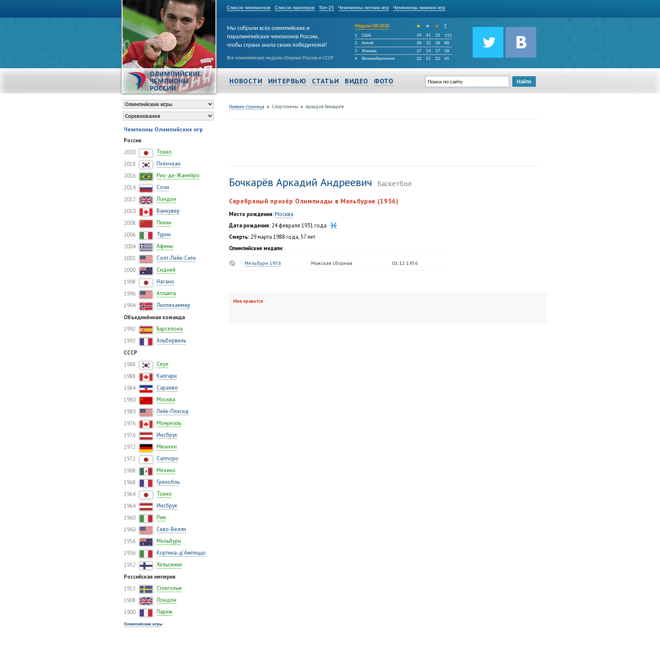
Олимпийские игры (143, 624)
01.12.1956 (405, 263)
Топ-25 (326, 7)
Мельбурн (169, 541)
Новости (246, 81)
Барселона (170, 328)
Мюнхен (167, 446)
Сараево (167, 387)
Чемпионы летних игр (363, 7)
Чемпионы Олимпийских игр (163, 129)
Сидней (166, 269)
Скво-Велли (171, 529)
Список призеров (295, 7)
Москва (166, 399)
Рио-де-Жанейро (178, 175)
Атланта (166, 293)
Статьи (325, 81)
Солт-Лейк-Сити (176, 258)
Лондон (166, 199)
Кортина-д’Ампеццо (181, 552)
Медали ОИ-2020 (372, 26)
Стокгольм (169, 588)
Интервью (287, 81)
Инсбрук (167, 434)
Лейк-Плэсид (173, 411)
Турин (164, 234)
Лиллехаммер (173, 305)
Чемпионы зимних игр (419, 7)
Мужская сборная (331, 263)
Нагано (165, 281)
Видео (356, 81)
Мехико (166, 470)
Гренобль (168, 482)
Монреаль (169, 423)
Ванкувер (168, 210)
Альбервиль (171, 340)
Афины (165, 246)
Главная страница (246, 106)
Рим (161, 517)
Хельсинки (169, 564)
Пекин (164, 222)
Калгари (167, 375)
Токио (164, 151)
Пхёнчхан (169, 163)
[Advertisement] (382, 141)
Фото (384, 81)
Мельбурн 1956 (263, 263)
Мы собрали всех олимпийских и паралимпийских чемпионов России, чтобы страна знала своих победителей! (277, 34)
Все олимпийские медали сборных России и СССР (280, 58)
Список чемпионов (249, 7)
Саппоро (167, 458)
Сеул (162, 364)
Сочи (163, 187)
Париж (165, 611)
